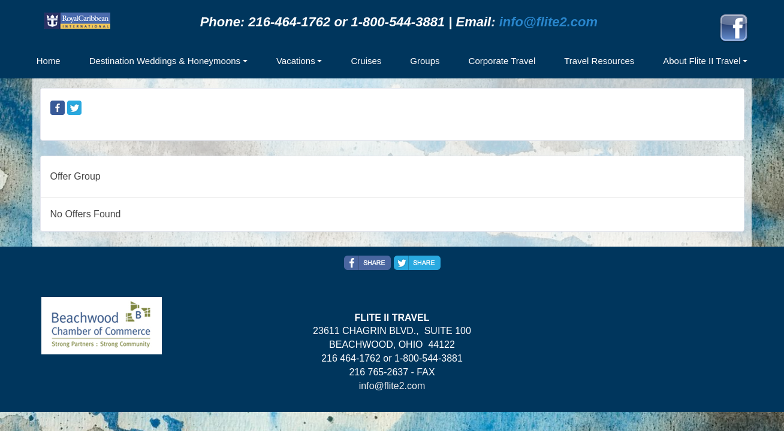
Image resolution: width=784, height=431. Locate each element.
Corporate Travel (502, 61)
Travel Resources (599, 61)
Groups (424, 61)
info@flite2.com (548, 21)
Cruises (366, 61)
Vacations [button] (295, 61)
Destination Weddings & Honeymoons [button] (164, 61)
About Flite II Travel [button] (701, 61)
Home (49, 61)
